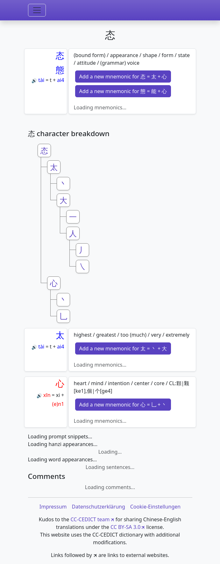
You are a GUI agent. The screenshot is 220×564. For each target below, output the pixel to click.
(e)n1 (58, 403)
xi (58, 395)
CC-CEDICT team (90, 519)
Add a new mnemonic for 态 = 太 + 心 (123, 76)
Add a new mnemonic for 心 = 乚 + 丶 (123, 404)
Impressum (53, 506)
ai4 (60, 80)
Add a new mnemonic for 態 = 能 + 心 (123, 91)
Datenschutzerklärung (98, 506)
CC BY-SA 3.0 (125, 527)
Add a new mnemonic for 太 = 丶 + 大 (123, 348)
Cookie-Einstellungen (155, 506)
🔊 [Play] (34, 80)
